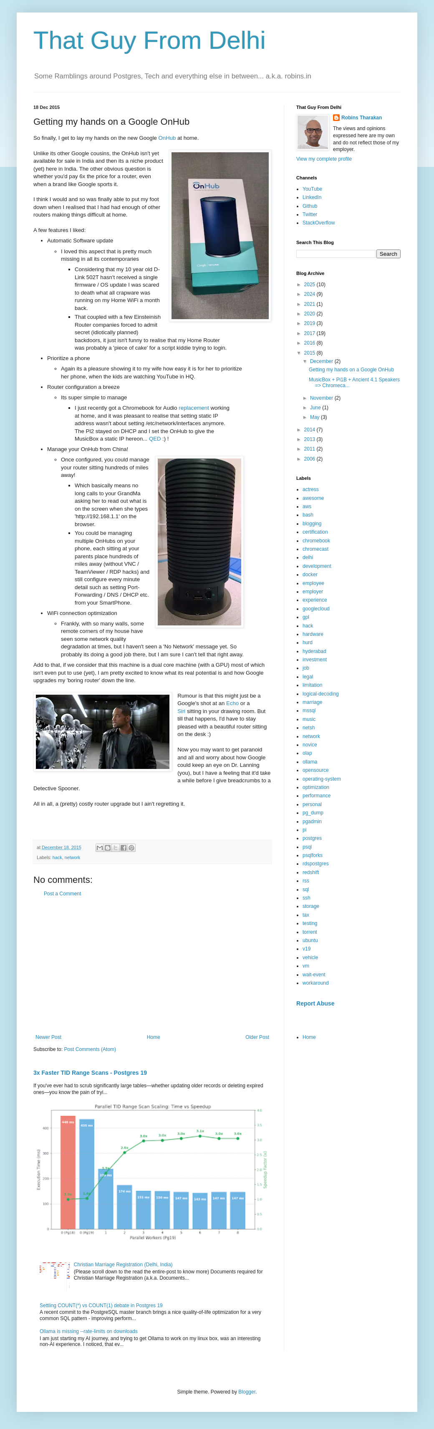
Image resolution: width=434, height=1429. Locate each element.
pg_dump (313, 813)
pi (304, 830)
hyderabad (314, 651)
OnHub (167, 138)
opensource (316, 770)
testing (310, 923)
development (317, 566)
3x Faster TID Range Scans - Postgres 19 (90, 1072)
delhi (308, 557)
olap (307, 753)
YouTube (312, 189)
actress (311, 489)
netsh (309, 728)
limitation (312, 685)
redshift (311, 872)
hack (57, 857)
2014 (310, 430)
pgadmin (312, 821)
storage (311, 906)
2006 (310, 459)
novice (310, 745)
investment (315, 660)
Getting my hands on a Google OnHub (351, 370)
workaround (316, 983)
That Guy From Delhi (149, 40)
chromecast (315, 549)
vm (306, 966)
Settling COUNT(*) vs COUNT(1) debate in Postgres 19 (101, 1305)
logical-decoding (321, 694)
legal (308, 677)
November (322, 398)
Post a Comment (62, 894)
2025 (310, 284)
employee (313, 583)
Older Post (257, 1037)
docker (310, 574)
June (316, 408)
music (309, 719)
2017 (310, 333)
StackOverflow (319, 223)
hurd (308, 642)
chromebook (316, 541)
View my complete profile (324, 159)
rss (306, 881)
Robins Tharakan (361, 118)
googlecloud (316, 609)
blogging (312, 524)
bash (308, 515)
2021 (310, 304)
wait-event (314, 975)
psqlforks (313, 855)
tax (306, 915)
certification (315, 532)
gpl (306, 617)
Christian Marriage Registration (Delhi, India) (123, 1265)
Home (153, 1037)
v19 (306, 949)
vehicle (310, 957)
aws (307, 506)
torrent (310, 932)
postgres (312, 838)
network (73, 857)
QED (155, 439)
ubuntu (310, 940)
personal (312, 804)
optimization (316, 787)
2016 (310, 343)
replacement (194, 408)
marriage (312, 702)
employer (313, 592)
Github (310, 206)
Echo (232, 703)
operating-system (322, 779)
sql (306, 889)
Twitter (310, 214)
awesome (313, 498)
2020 (310, 314)
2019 (310, 323)
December (322, 361)
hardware (313, 634)
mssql (309, 710)
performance (317, 796)
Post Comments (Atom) (90, 1049)
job (306, 668)
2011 (310, 449)
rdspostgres (316, 864)
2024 (310, 294)
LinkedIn (312, 197)
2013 (310, 439)
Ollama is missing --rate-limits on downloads (89, 1331)
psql (307, 847)
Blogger (246, 1392)
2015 (310, 353)
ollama (310, 762)
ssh (306, 898)
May (315, 417)
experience (315, 600)
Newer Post (48, 1037)
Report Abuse (315, 1003)
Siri (181, 711)
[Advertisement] (152, 965)
